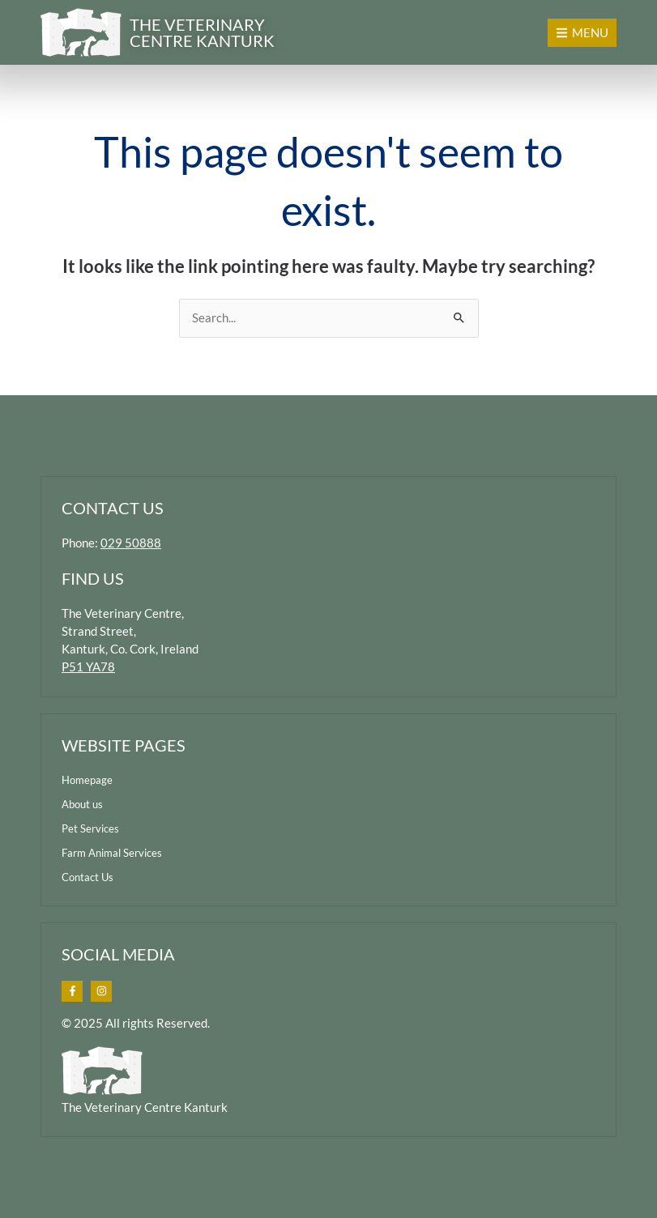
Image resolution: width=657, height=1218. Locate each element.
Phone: (111, 543)
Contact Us (87, 877)
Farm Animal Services (112, 852)
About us (82, 804)
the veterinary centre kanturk (202, 32)
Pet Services (90, 828)
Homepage (87, 779)
